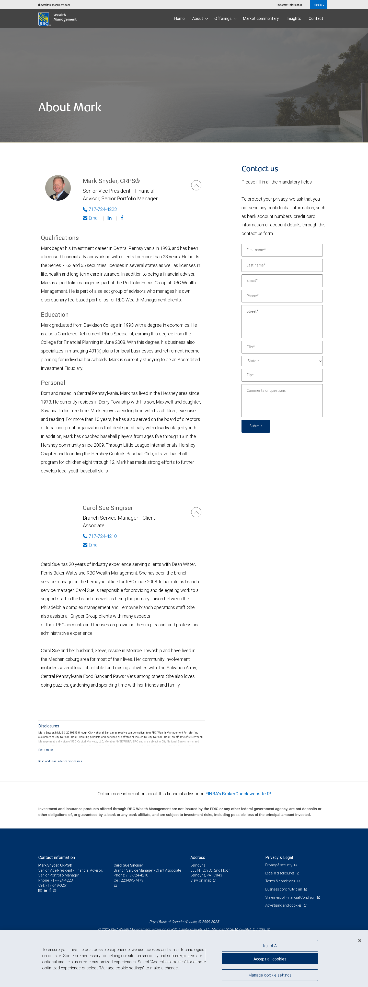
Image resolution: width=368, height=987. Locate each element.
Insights (293, 18)
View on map (200, 880)
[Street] (282, 321)
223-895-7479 (132, 880)
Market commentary (261, 18)
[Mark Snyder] (196, 185)
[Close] (359, 940)
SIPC (262, 929)
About (200, 18)
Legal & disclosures (280, 873)
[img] (184, 85)
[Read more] (45, 750)
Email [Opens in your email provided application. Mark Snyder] (91, 218)
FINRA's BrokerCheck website (235, 794)
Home (179, 18)
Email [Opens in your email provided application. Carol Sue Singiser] (91, 545)
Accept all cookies (270, 958)
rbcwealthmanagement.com (54, 4)
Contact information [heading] (56, 857)
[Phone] (282, 296)
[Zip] (282, 375)
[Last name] (282, 265)
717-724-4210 (137, 875)
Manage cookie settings (270, 975)
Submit (255, 426)
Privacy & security (279, 865)
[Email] (282, 280)
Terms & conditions (280, 881)
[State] (282, 361)
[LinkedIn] (46, 890)
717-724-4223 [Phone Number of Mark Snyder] (100, 209)
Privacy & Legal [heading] (279, 857)
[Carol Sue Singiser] (196, 512)
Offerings (225, 18)
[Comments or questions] (282, 400)
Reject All (270, 945)
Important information (290, 4)
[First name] (282, 250)
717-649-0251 (56, 885)
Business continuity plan (284, 889)
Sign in (319, 4)
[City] (282, 347)
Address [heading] (197, 857)
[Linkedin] (110, 218)
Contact (316, 18)
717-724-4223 (61, 880)
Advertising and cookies (283, 905)
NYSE (229, 929)
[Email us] (40, 890)
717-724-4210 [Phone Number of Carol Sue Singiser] (100, 536)
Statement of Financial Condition (290, 897)
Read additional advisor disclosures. (60, 761)
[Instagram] (55, 890)
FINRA (246, 929)
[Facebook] (122, 218)
